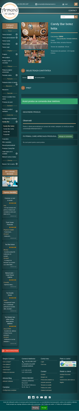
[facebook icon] (29, 397)
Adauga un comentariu (65, 136)
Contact (73, 10)
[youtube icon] (41, 397)
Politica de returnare (8, 372)
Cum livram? (6, 367)
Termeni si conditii (46, 385)
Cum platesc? (7, 364)
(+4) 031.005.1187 (29, 361)
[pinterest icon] (37, 397)
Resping (35, 408)
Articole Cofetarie (8, 381)
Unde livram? (6, 369)
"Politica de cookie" (49, 404)
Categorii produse (10, 26)
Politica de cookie (46, 387)
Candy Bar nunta (8, 129)
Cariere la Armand (46, 390)
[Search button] (76, 16)
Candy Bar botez (8, 126)
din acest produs (39, 77)
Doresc (24, 77)
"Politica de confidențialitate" (63, 404)
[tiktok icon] (50, 397)
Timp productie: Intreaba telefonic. (67, 38)
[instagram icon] (33, 397)
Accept (44, 408)
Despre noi (44, 377)
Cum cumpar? (7, 361)
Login (65, 4)
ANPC (62, 377)
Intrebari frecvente (65, 374)
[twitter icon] (45, 397)
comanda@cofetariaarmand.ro (45, 4)
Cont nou (43, 364)
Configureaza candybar (9, 118)
